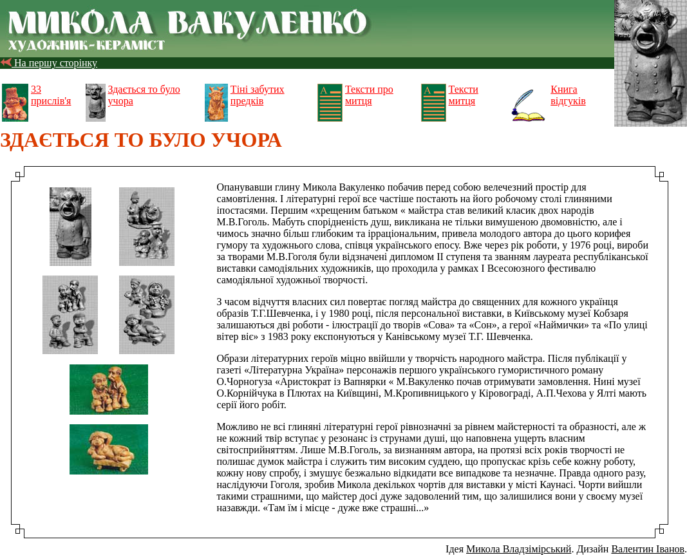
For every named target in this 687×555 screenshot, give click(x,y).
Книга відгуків (568, 95)
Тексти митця (463, 95)
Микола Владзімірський (518, 548)
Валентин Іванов (647, 548)
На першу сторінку (48, 62)
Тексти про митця (369, 95)
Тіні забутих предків (258, 95)
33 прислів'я (51, 95)
